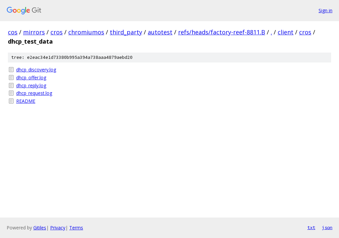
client (285, 32)
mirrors (34, 32)
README (25, 101)
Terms (76, 227)
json (327, 227)
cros (56, 32)
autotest (160, 32)
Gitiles (39, 227)
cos (12, 32)
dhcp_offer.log (31, 77)
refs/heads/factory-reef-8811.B (221, 32)
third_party (126, 32)
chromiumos (86, 32)
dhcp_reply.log (31, 85)
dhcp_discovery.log (36, 69)
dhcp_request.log (34, 93)
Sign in (325, 10)
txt (311, 227)
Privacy (57, 227)
